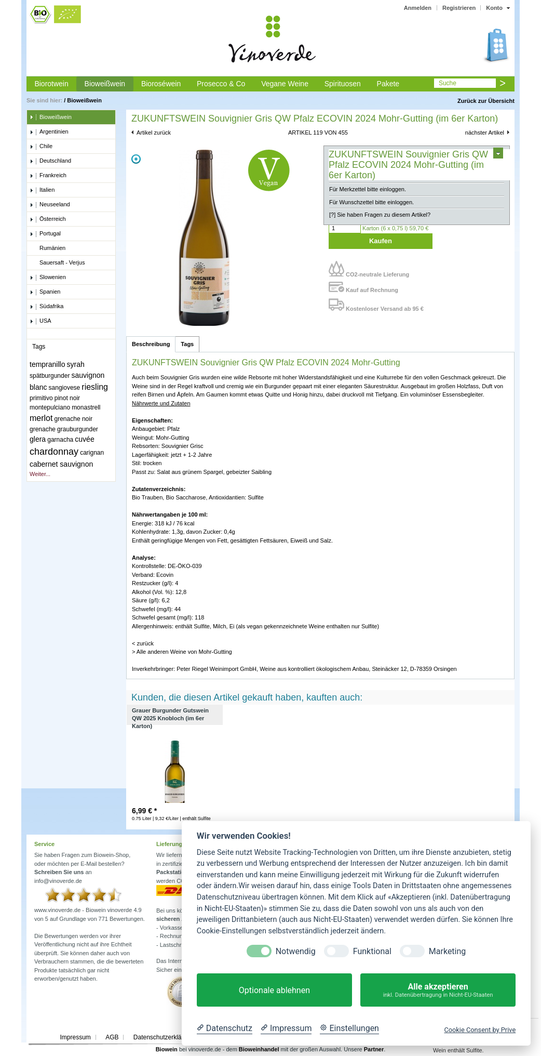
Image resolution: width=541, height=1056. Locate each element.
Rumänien (47, 248)
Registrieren (459, 8)
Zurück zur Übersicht (486, 101)
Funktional (372, 951)
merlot (41, 418)
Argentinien (49, 132)
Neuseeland (50, 204)
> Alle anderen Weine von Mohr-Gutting (182, 652)
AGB (111, 1037)
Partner (374, 1049)
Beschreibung (151, 344)
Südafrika (46, 306)
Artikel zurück (154, 132)
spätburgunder (50, 375)
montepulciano (50, 407)
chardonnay (54, 451)
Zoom (136, 159)
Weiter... (40, 474)
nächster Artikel (484, 132)
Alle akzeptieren (438, 990)
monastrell (86, 407)
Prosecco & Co (221, 84)
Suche (447, 83)
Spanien (45, 292)
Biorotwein (51, 84)
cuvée (84, 439)
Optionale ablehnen (274, 990)
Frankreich (48, 175)
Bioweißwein (105, 84)
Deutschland (50, 161)
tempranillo (47, 364)
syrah (76, 364)
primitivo (41, 398)
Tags (187, 344)
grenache (43, 429)
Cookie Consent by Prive (480, 1030)
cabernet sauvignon (61, 464)
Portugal (45, 233)
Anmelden (417, 8)
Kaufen (380, 241)
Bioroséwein (161, 84)
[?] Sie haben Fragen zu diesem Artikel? (379, 215)
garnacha (60, 439)
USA (40, 321)
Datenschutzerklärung (163, 1037)
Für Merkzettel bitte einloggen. (367, 189)
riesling (95, 386)
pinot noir (67, 398)
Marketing (447, 951)
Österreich (48, 219)
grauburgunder (77, 429)
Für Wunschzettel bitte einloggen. (371, 202)
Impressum (75, 1037)
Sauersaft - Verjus (57, 263)
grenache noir (73, 419)
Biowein (167, 1049)
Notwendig (296, 951)
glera (38, 439)
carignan (92, 452)
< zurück (143, 643)
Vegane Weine (284, 84)
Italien (42, 190)
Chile (41, 146)
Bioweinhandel (259, 1049)
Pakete (388, 84)
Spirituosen (342, 84)
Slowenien (48, 277)
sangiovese (64, 387)
